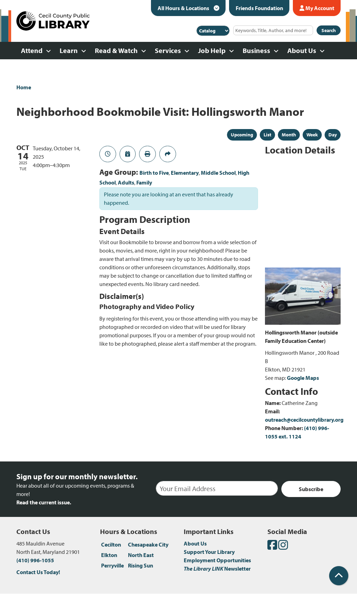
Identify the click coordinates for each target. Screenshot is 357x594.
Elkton (109, 554)
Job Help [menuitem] (212, 50)
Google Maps (303, 377)
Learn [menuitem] (69, 50)
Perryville (112, 565)
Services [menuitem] (168, 50)
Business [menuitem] (256, 50)
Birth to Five (154, 172)
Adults (126, 182)
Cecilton (111, 544)
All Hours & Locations (184, 8)
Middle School (218, 172)
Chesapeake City (148, 544)
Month (289, 134)
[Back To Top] (338, 575)
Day (332, 134)
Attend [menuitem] (32, 50)
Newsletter (217, 568)
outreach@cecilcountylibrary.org (304, 419)
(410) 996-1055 (35, 560)
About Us (195, 543)
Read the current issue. (43, 502)
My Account (316, 8)
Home (23, 87)
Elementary (185, 172)
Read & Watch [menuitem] (116, 50)
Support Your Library (209, 551)
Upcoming (242, 134)
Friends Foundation (259, 8)
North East (141, 554)
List (267, 134)
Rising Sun (140, 565)
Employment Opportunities (217, 560)
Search (328, 30)
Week (312, 134)
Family (144, 182)
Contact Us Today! (38, 572)
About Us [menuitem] (301, 50)
